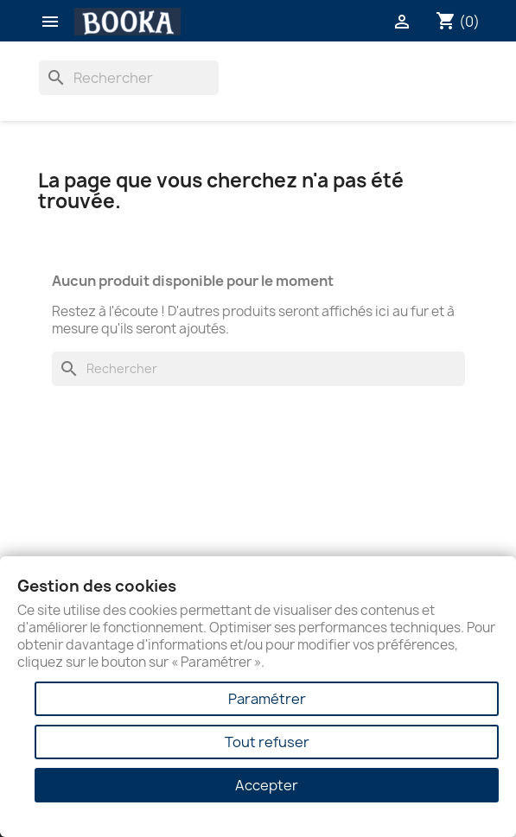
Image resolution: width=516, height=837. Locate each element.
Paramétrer (267, 698)
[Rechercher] (129, 77)
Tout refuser (267, 741)
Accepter (266, 785)
